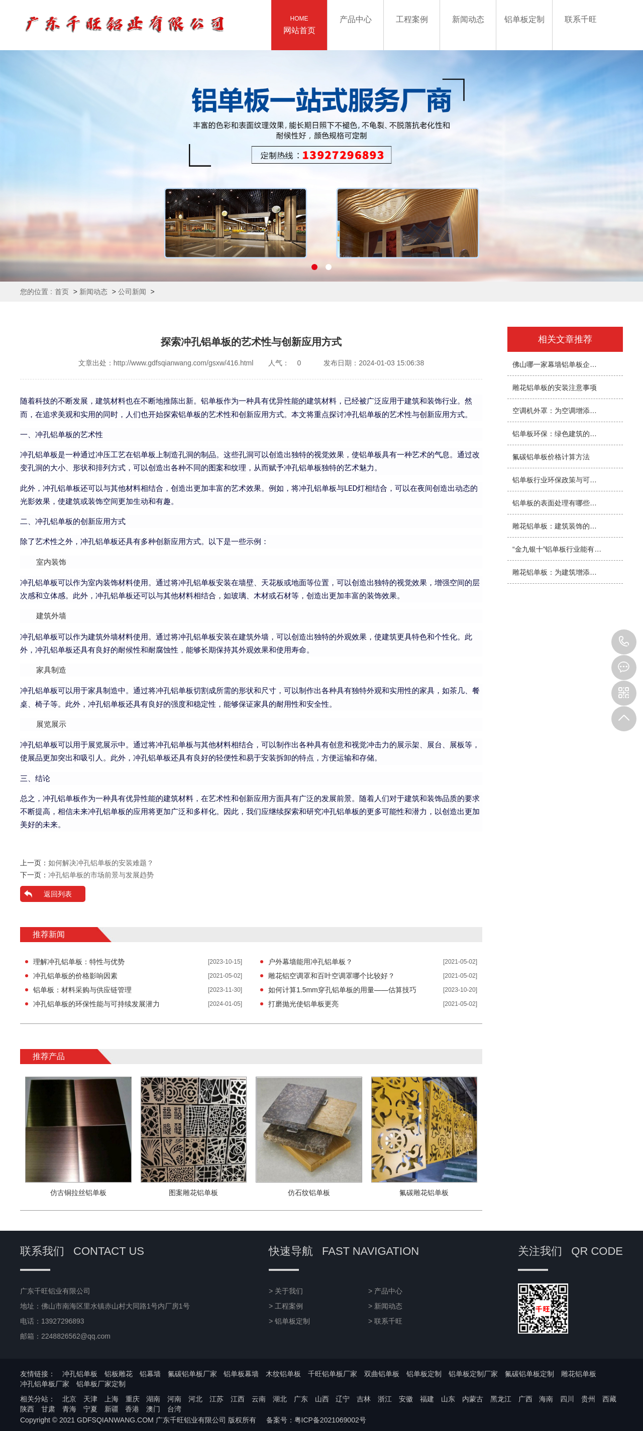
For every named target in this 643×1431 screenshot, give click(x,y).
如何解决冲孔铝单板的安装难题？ (101, 863)
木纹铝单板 (283, 1374)
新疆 (111, 1409)
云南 (259, 1399)
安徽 (406, 1399)
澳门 (153, 1409)
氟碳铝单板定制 (529, 1374)
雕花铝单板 (578, 1374)
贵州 (588, 1399)
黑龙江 (500, 1399)
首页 (62, 292)
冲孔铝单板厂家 (44, 1384)
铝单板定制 (424, 1374)
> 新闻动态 (385, 1306)
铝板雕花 (118, 1374)
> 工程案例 (286, 1306)
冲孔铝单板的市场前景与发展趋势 (101, 875)
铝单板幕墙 (241, 1374)
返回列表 (58, 894)
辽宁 (343, 1399)
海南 (546, 1399)
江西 (238, 1399)
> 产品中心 (385, 1291)
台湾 (174, 1409)
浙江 (385, 1399)
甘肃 (48, 1409)
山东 (448, 1399)
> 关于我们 (286, 1291)
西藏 (609, 1399)
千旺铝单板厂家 (332, 1374)
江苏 (216, 1399)
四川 (567, 1399)
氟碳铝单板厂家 (192, 1374)
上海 (111, 1399)
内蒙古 (472, 1399)
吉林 (364, 1399)
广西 (525, 1399)
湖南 (153, 1399)
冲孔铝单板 (79, 1374)
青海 (69, 1409)
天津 (90, 1399)
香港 (132, 1409)
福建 (427, 1399)
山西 (322, 1399)
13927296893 (623, 642)
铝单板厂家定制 (101, 1384)
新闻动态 (93, 292)
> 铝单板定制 (289, 1321)
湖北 (280, 1399)
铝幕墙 (150, 1374)
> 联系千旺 (385, 1321)
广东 (301, 1399)
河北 (195, 1399)
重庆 (133, 1399)
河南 (174, 1399)
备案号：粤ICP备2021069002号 (316, 1420)
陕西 (27, 1409)
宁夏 (90, 1409)
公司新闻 (132, 292)
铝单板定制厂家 (473, 1374)
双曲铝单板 (381, 1374)
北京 (69, 1399)
